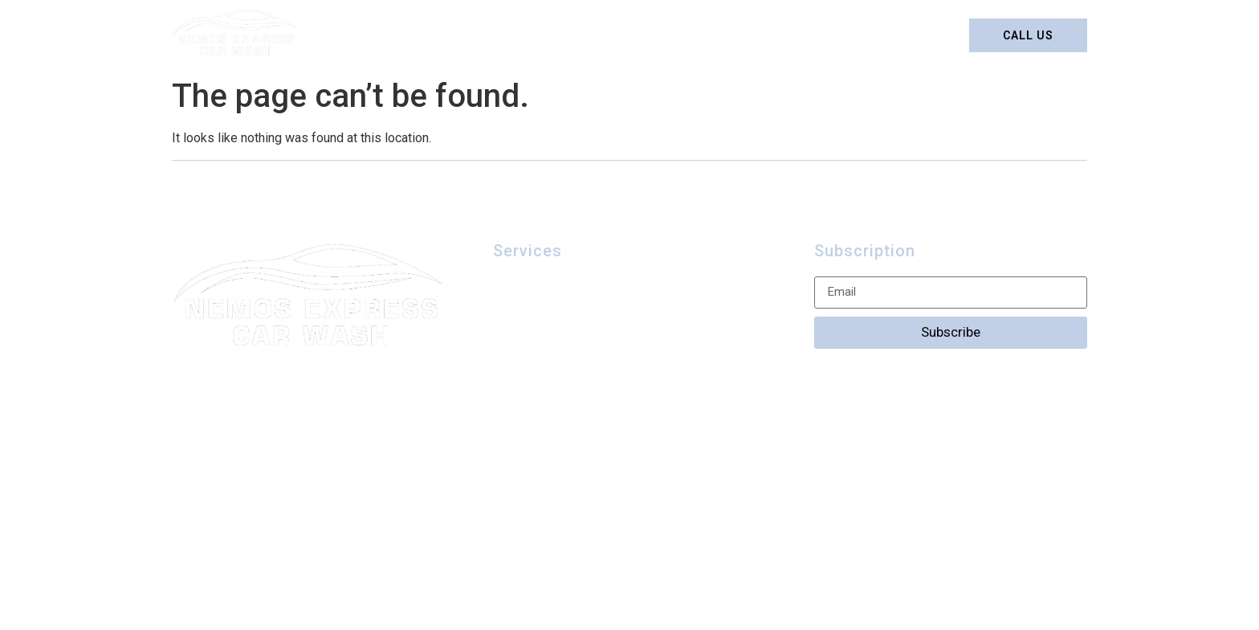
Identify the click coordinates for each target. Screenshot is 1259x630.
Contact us (835, 35)
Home (434, 35)
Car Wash (659, 35)
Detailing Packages (541, 35)
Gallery (743, 35)
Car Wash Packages (559, 318)
